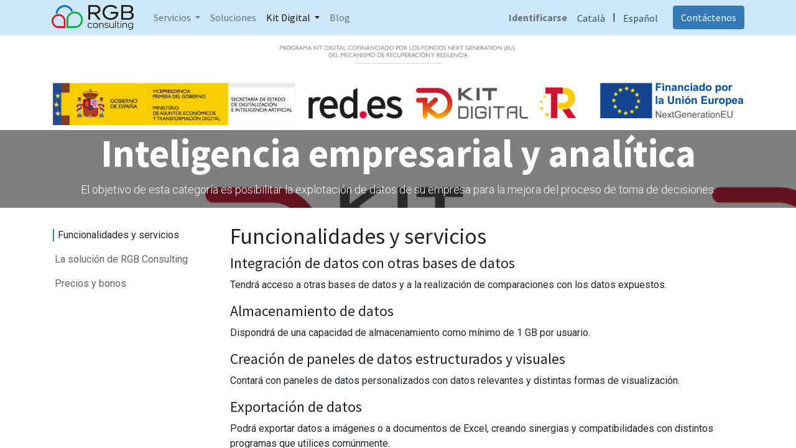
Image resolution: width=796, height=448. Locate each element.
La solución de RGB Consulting (121, 259)
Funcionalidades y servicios (118, 235)
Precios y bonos (90, 283)
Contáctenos (707, 17)
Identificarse (536, 17)
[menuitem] (234, 17)
